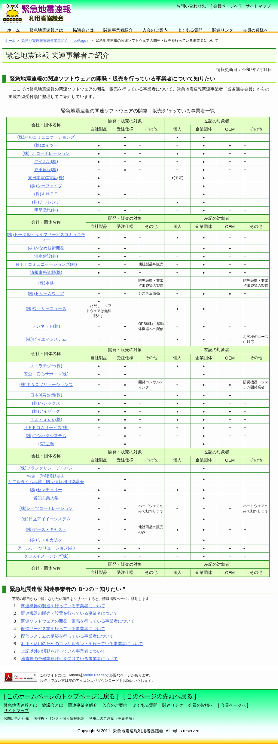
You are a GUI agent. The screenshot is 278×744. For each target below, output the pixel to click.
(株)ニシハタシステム (46, 435)
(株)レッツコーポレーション (46, 508)
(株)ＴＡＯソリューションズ (46, 384)
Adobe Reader (94, 675)
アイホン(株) (46, 161)
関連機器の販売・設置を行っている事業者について (69, 613)
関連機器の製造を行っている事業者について (63, 605)
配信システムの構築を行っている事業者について (67, 636)
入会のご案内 (155, 30)
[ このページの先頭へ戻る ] (159, 696)
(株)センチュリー (46, 489)
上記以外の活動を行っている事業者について (63, 651)
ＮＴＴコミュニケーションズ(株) (46, 264)
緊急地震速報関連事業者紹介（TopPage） (55, 40)
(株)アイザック (46, 411)
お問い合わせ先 (191, 6)
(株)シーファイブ (46, 185)
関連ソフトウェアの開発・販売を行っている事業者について (78, 621)
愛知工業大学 (46, 497)
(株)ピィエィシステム (46, 339)
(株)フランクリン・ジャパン (46, 468)
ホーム (13, 30)
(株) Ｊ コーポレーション (46, 153)
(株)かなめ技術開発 (46, 248)
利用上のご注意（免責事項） (112, 718)
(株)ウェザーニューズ (46, 308)
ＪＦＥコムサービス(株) (46, 427)
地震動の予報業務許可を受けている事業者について (69, 658)
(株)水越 (46, 282)
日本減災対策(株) (46, 395)
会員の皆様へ (255, 30)
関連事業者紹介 (118, 30)
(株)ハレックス (46, 403)
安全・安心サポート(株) (46, 374)
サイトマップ (258, 6)
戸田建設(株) (46, 169)
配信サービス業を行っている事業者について (63, 628)
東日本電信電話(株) (46, 177)
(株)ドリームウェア (46, 293)
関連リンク (222, 30)
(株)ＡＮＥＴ (46, 193)
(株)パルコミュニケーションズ (46, 137)
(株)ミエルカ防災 (46, 539)
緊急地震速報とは (46, 30)
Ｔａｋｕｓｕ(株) (46, 419)
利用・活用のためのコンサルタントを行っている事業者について (82, 643)
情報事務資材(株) (46, 272)
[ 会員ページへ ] (226, 6)
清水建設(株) (46, 256)
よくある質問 (190, 30)
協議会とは (83, 30)
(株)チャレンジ (46, 202)
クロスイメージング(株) (46, 556)
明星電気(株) (46, 210)
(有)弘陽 (46, 443)
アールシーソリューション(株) (46, 548)
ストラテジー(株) (46, 365)
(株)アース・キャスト (46, 529)
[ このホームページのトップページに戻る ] (61, 696)
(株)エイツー (46, 145)
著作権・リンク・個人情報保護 (59, 718)
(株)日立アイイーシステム (46, 518)
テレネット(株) (46, 326)
